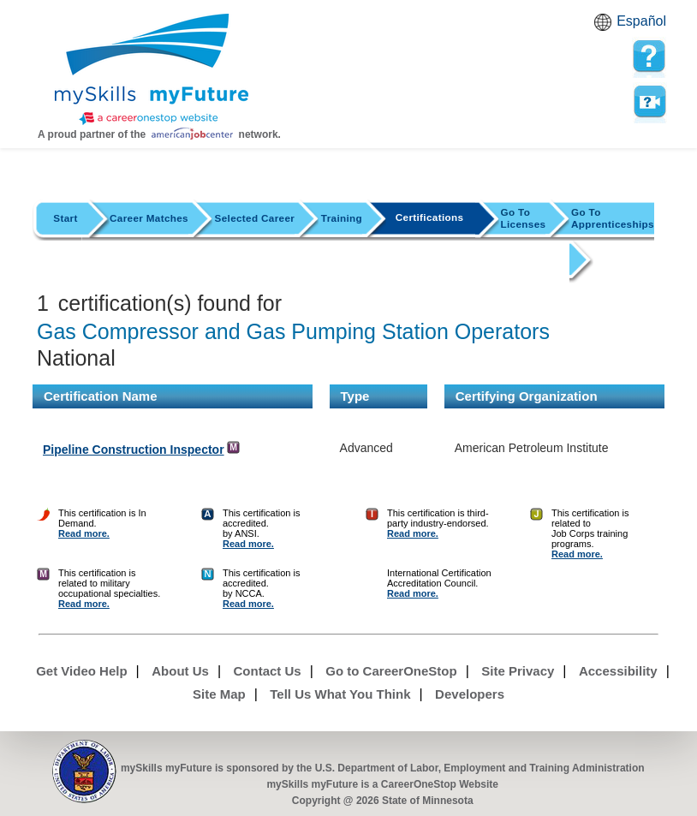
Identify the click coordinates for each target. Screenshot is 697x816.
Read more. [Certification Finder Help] (84, 533)
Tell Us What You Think (340, 694)
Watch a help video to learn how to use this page (649, 101)
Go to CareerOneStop (390, 671)
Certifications (430, 217)
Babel (605, 27)
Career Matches (149, 217)
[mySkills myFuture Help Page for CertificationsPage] (649, 56)
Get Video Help (81, 671)
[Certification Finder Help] (43, 533)
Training (341, 217)
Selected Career (255, 217)
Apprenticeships (612, 217)
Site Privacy (517, 671)
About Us (180, 671)
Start (65, 217)
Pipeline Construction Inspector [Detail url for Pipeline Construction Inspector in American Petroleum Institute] (133, 449)
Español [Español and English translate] (641, 21)
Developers (469, 694)
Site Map (219, 694)
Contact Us (267, 671)
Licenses (523, 217)
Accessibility (618, 671)
